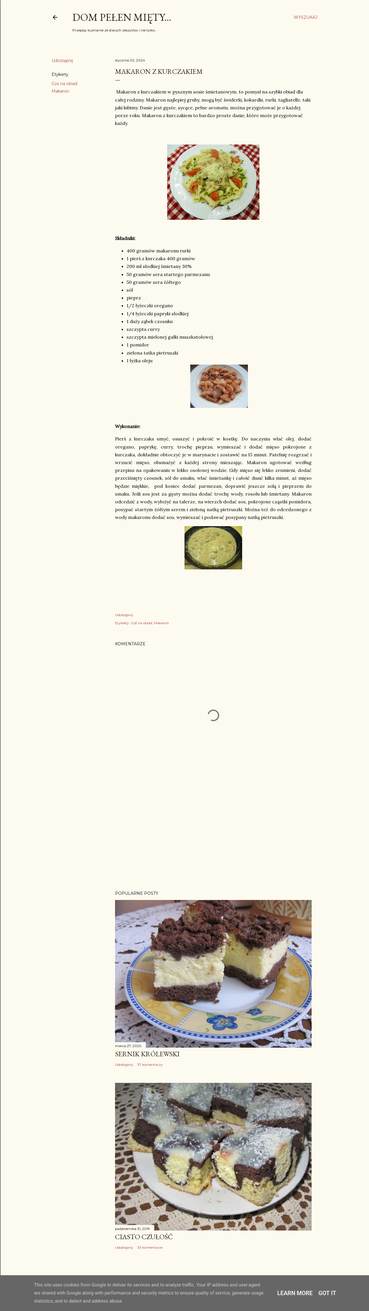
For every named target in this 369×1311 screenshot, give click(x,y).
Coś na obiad (64, 83)
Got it (327, 1293)
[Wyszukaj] (305, 17)
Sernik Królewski (147, 1053)
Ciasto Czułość (144, 1236)
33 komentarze (150, 1247)
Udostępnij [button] (62, 60)
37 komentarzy (150, 1064)
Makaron (60, 91)
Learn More (295, 1293)
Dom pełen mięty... (121, 17)
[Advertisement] (213, 836)
